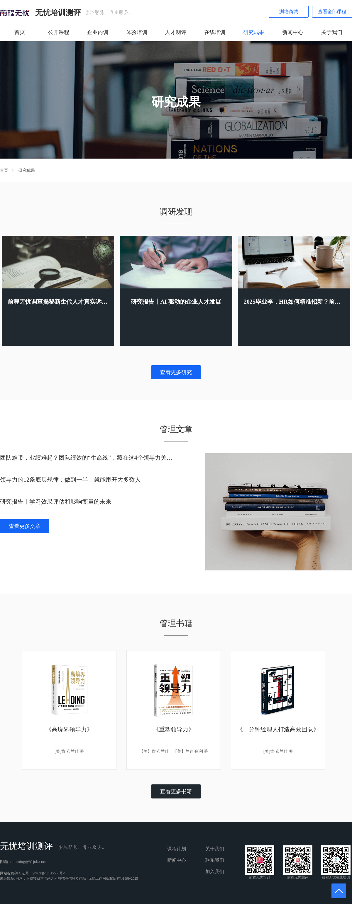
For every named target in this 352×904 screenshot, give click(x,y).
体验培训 (136, 32)
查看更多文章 (24, 526)
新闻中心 (292, 32)
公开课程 (58, 32)
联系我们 (214, 860)
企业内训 (97, 32)
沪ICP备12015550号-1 (49, 873)
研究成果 (253, 32)
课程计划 (176, 848)
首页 (19, 32)
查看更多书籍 (176, 791)
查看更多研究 (176, 372)
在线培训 (214, 32)
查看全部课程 (332, 11)
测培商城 (288, 11)
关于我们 (331, 32)
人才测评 (175, 32)
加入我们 (214, 871)
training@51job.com (29, 861)
